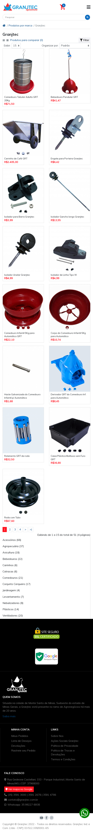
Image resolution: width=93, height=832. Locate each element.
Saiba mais (9, 716)
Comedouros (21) (13, 577)
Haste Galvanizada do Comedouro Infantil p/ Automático (22, 396)
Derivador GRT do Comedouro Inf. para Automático (68, 396)
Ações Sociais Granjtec (65, 740)
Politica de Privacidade (64, 745)
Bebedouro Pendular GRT (64, 97)
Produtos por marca (20, 25)
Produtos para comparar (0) (26, 40)
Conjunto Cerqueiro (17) (17, 584)
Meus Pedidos (19, 736)
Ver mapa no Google (19, 789)
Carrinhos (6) (10, 565)
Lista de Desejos (21, 740)
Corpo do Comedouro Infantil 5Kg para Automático (68, 335)
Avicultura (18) (11, 552)
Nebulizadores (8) (13, 603)
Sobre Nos (57, 736)
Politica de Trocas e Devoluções (63, 752)
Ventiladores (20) (13, 615)
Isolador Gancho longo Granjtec (67, 216)
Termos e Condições (63, 759)
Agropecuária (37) (13, 546)
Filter (84, 40)
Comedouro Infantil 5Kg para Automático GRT (19, 335)
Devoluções (18, 745)
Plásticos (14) (11, 609)
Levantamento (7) (13, 596)
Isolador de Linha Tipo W (64, 274)
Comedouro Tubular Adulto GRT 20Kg (21, 99)
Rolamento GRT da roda (17, 456)
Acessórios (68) (12, 540)
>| (31, 529)
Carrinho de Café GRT (15, 158)
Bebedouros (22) (13, 559)
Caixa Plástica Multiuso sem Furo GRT (68, 458)
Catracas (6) (10, 571)
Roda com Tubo (12, 517)
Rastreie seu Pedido (23, 750)
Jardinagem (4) (11, 590)
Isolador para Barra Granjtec (19, 216)
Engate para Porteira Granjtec (67, 158)
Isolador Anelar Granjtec (17, 274)
